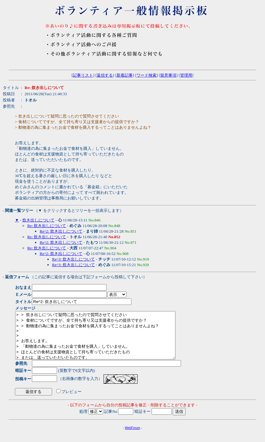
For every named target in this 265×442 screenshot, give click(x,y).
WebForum (132, 437)
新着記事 (125, 75)
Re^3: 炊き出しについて (73, 259)
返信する (105, 75)
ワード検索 (146, 75)
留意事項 (168, 75)
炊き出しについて (38, 220)
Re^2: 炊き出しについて (61, 231)
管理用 (186, 75)
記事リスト (83, 75)
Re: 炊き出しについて (46, 225)
